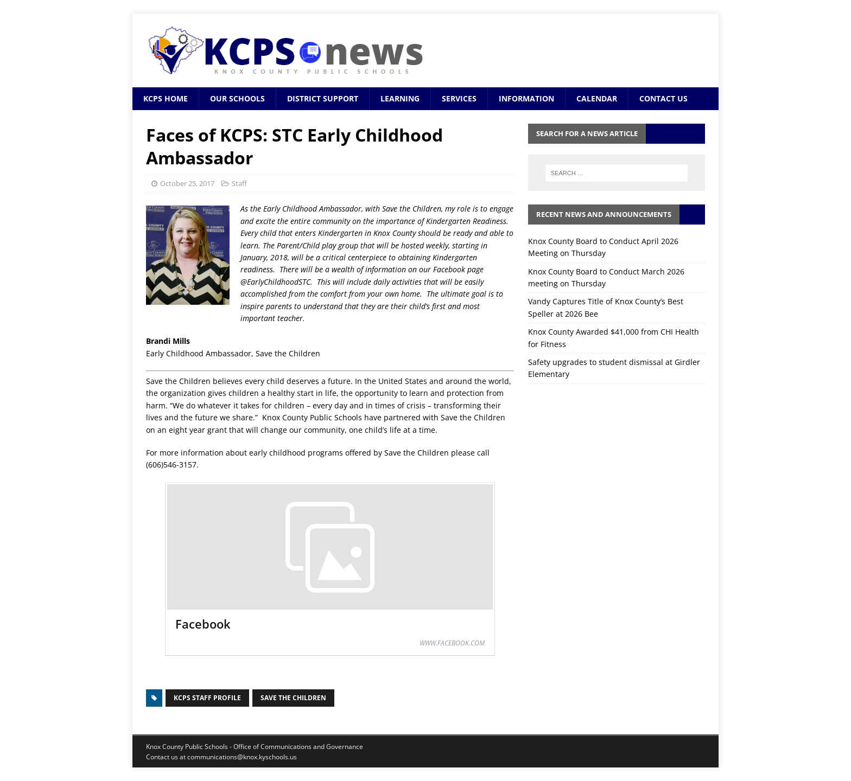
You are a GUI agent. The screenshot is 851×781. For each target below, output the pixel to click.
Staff (239, 183)
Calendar (596, 98)
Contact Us (663, 98)
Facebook (203, 624)
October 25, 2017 (187, 183)
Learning (400, 98)
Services (459, 98)
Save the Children (293, 697)
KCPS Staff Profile (207, 697)
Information (526, 98)
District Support (322, 98)
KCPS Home (165, 98)
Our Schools (237, 98)
